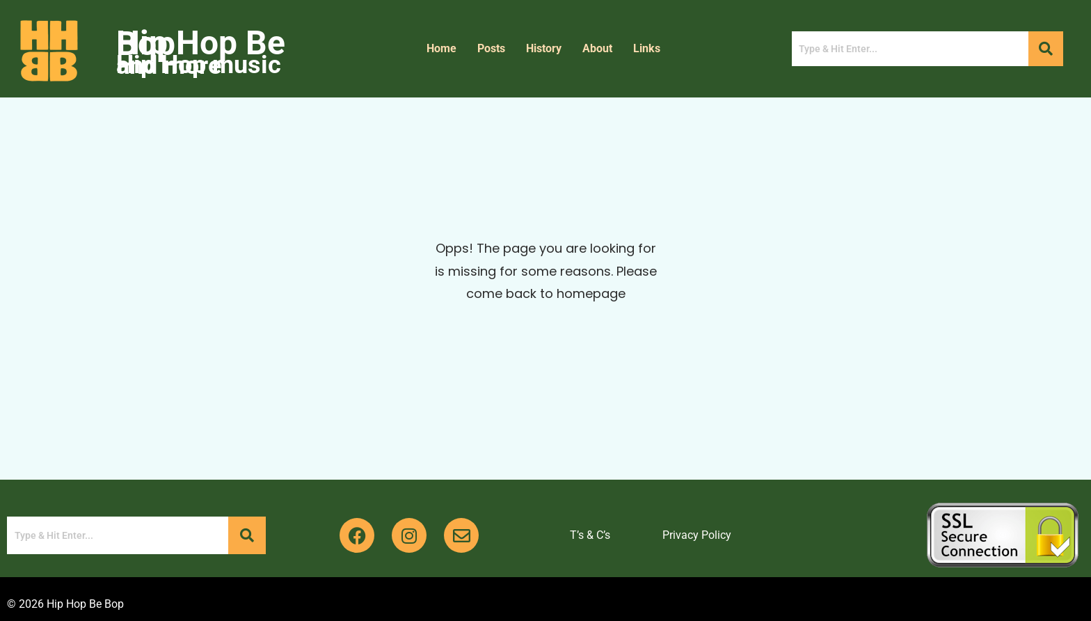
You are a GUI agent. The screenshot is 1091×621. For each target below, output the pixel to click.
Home (441, 48)
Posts (491, 48)
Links (646, 48)
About (597, 48)
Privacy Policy (696, 535)
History (544, 48)
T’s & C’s (590, 535)
